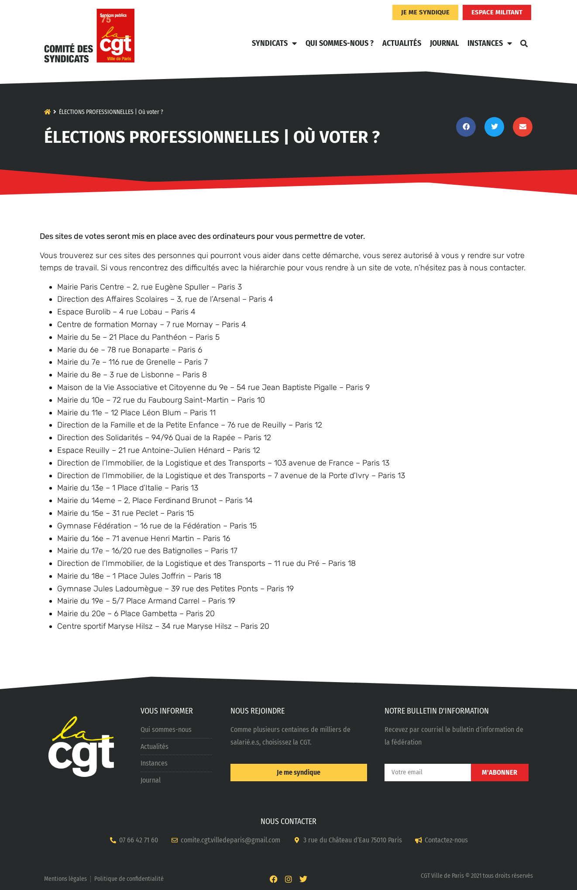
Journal (444, 43)
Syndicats (274, 43)
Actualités (401, 43)
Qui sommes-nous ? (340, 43)
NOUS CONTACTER (288, 821)
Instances (489, 43)
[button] (523, 43)
